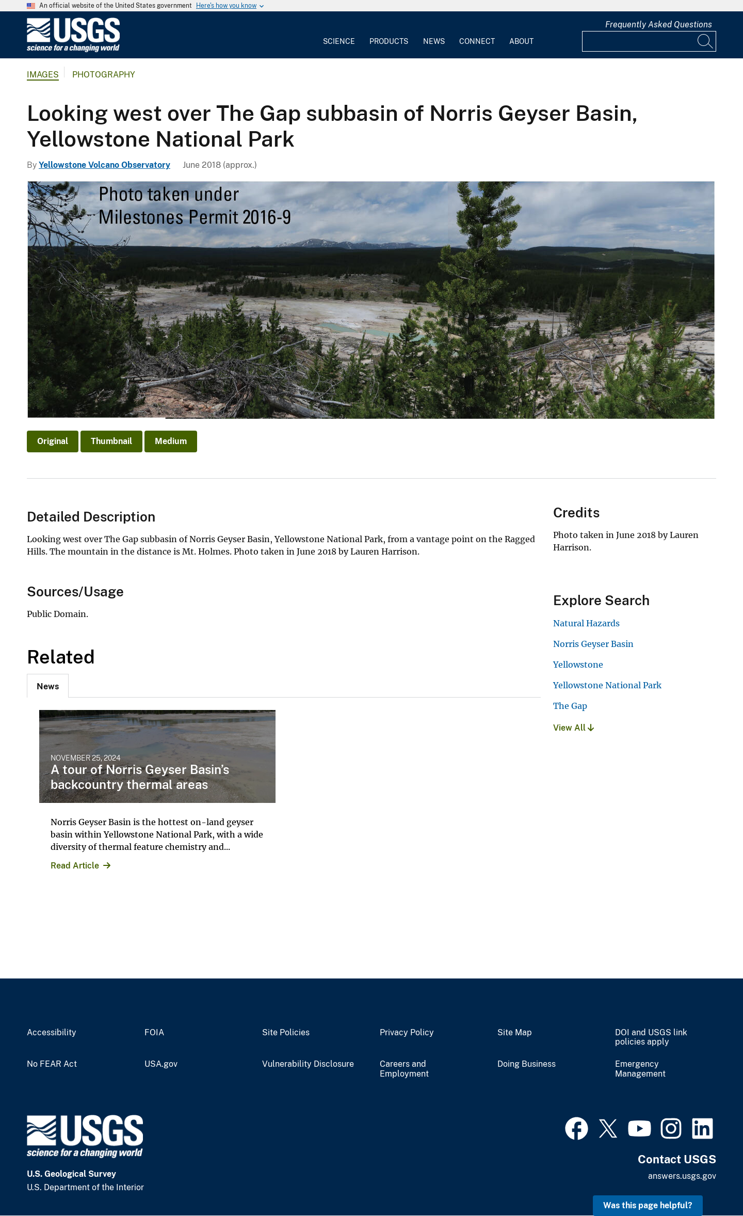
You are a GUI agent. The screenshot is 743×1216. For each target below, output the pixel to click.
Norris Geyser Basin (593, 644)
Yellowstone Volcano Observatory (104, 165)
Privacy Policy (407, 1032)
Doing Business (526, 1064)
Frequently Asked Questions (658, 24)
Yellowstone (578, 664)
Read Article (75, 866)
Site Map (514, 1032)
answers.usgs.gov (682, 1176)
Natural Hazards (586, 623)
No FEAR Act (52, 1064)
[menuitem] (339, 35)
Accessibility (51, 1032)
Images (43, 75)
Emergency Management (640, 1069)
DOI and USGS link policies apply (651, 1037)
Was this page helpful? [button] (647, 1205)
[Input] (649, 41)
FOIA (154, 1032)
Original (52, 441)
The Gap (570, 706)
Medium (171, 441)
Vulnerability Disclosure (308, 1064)
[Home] (73, 50)
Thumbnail (111, 441)
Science (339, 41)
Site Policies (286, 1032)
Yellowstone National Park (607, 685)
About (521, 41)
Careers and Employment (404, 1069)
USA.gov (160, 1064)
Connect (477, 41)
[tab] (48, 686)
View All (573, 728)
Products (388, 41)
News (434, 41)
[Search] (706, 41)
